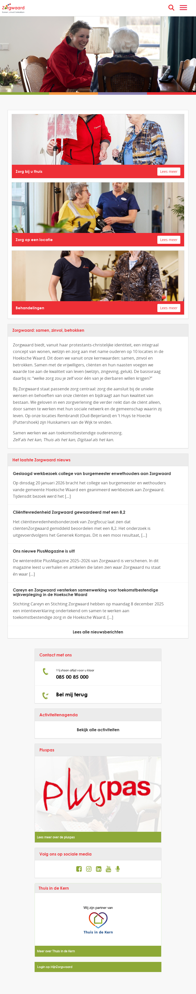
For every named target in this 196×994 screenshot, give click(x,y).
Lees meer (169, 171)
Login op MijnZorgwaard (54, 967)
